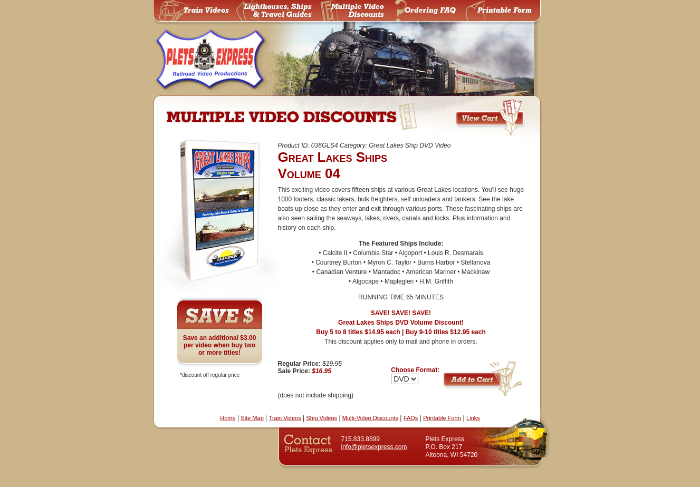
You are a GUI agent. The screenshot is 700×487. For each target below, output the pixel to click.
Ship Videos (322, 418)
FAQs (411, 418)
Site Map (252, 418)
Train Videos (285, 418)
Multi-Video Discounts (370, 418)
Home (227, 418)
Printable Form (442, 418)
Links (473, 418)
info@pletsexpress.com (374, 447)
